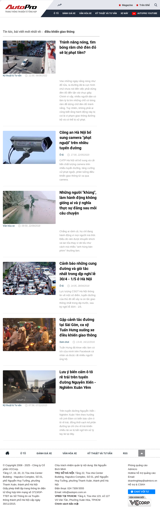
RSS (125, 453)
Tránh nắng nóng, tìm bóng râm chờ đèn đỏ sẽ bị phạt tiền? (77, 47)
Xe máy (124, 13)
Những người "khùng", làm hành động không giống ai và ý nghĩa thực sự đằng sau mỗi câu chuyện (77, 202)
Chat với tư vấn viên (140, 492)
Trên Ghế (144, 5)
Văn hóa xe (85, 13)
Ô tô (56, 13)
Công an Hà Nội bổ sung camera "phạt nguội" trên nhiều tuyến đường (75, 140)
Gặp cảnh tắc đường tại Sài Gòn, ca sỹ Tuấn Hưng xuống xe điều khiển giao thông (77, 327)
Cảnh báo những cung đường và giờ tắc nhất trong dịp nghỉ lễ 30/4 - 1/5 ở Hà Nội (77, 271)
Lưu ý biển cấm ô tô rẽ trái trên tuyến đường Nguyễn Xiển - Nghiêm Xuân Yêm (77, 380)
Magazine (127, 5)
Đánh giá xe (69, 13)
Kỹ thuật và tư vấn (106, 13)
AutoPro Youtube (147, 13)
